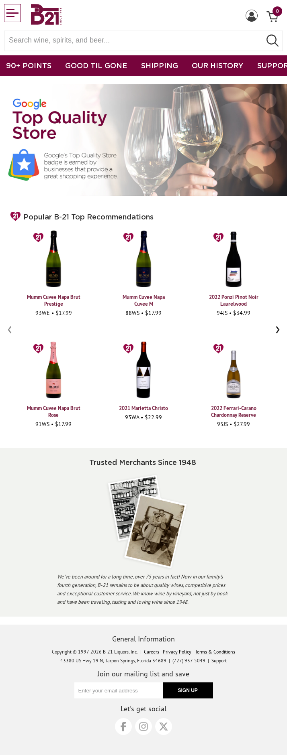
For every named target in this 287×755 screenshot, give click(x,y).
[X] (163, 726)
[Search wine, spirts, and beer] (135, 40)
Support (219, 661)
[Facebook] (123, 726)
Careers (151, 652)
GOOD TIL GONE (96, 65)
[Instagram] (143, 726)
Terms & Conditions (215, 652)
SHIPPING (159, 65)
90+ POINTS (28, 65)
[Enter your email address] (118, 690)
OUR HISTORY (218, 65)
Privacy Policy (177, 652)
